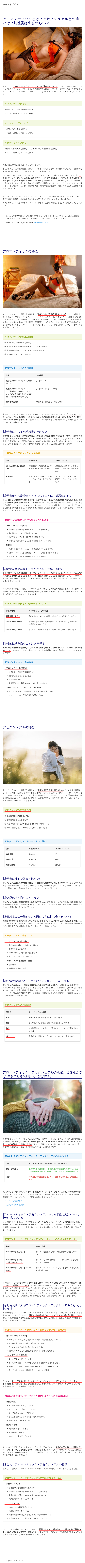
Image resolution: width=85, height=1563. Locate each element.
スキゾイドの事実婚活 (13, 1201)
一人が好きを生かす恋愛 (14, 1205)
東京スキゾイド (10, 4)
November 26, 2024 (42, 222)
